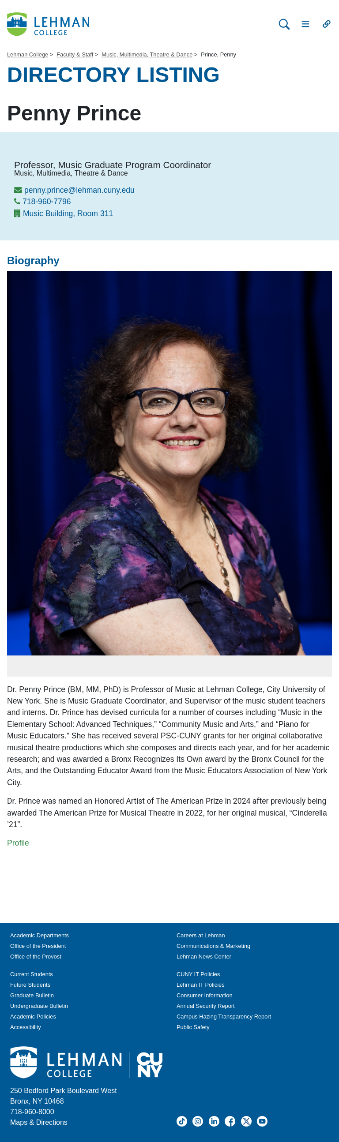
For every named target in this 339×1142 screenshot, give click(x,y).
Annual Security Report (206, 1006)
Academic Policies (33, 1016)
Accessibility (25, 1027)
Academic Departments (39, 935)
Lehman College (27, 54)
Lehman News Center (204, 956)
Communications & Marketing (213, 946)
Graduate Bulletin (32, 995)
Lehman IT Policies (201, 984)
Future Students (30, 984)
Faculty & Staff (74, 54)
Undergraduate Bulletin (39, 1006)
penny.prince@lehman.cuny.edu (79, 190)
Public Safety (193, 1027)
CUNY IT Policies (198, 974)
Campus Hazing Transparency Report (224, 1016)
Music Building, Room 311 (68, 213)
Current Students (31, 974)
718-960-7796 (47, 201)
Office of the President (38, 946)
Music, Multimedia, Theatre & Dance (147, 54)
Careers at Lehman (201, 935)
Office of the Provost (35, 956)
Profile (18, 843)
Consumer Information (205, 995)
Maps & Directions (39, 1122)
